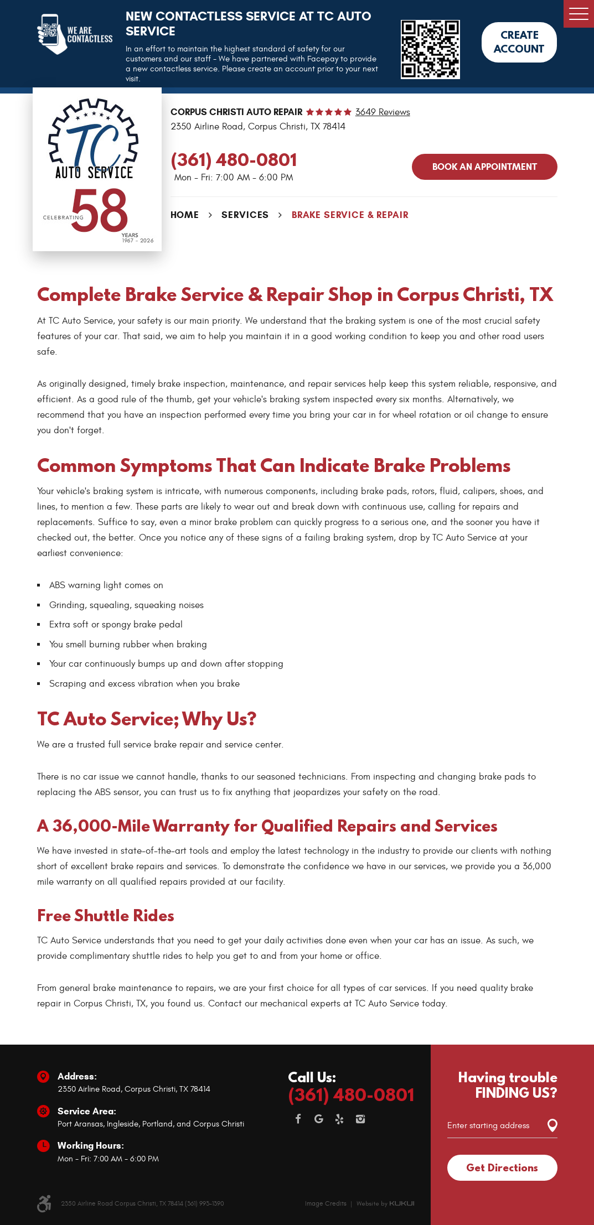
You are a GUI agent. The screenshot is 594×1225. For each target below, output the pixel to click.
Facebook (298, 1119)
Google (318, 1119)
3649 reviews (382, 112)
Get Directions (502, 1167)
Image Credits (326, 1203)
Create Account (519, 42)
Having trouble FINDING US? (507, 1085)
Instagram (360, 1119)
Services (245, 215)
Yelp (339, 1119)
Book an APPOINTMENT (484, 167)
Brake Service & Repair (350, 215)
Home (185, 215)
